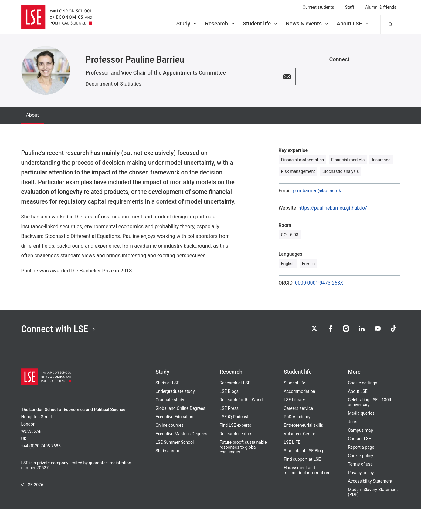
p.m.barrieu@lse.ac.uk (317, 190)
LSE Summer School (174, 442)
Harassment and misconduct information (306, 470)
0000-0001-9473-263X (319, 283)
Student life (260, 23)
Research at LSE (234, 382)
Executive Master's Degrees (181, 433)
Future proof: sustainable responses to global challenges (243, 447)
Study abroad (167, 450)
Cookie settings (362, 382)
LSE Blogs (228, 391)
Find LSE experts (235, 425)
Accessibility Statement (370, 481)
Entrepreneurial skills (303, 425)
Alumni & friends (380, 7)
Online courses (169, 425)
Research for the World (241, 399)
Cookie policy (360, 455)
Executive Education (174, 416)
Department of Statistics (113, 84)
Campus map (360, 430)
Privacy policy (361, 472)
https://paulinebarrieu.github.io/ (332, 208)
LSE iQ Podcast (233, 416)
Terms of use (360, 464)
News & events (307, 23)
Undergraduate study (175, 391)
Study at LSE (167, 382)
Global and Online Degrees (180, 408)
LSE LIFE (292, 442)
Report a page (361, 447)
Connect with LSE (58, 329)
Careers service (298, 408)
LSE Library (294, 399)
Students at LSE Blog (303, 450)
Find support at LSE (302, 459)
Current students (318, 7)
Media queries (361, 413)
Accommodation (299, 391)
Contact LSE (359, 438)
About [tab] (32, 115)
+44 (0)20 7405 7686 (41, 445)
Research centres (235, 433)
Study (187, 23)
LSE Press (229, 408)
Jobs (352, 421)
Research (220, 23)
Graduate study (169, 399)
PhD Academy (297, 416)
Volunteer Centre (299, 433)
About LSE (353, 23)
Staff (349, 7)
